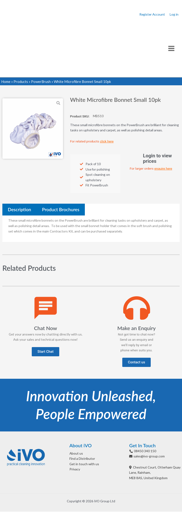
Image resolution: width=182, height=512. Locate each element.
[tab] (19, 210)
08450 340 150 (145, 452)
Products (21, 82)
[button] (45, 352)
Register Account (152, 15)
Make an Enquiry (136, 329)
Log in (174, 15)
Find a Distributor (82, 459)
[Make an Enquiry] (136, 309)
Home (5, 82)
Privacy (74, 470)
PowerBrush (41, 82)
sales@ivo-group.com (149, 457)
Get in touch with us (84, 465)
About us (76, 454)
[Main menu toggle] (171, 49)
